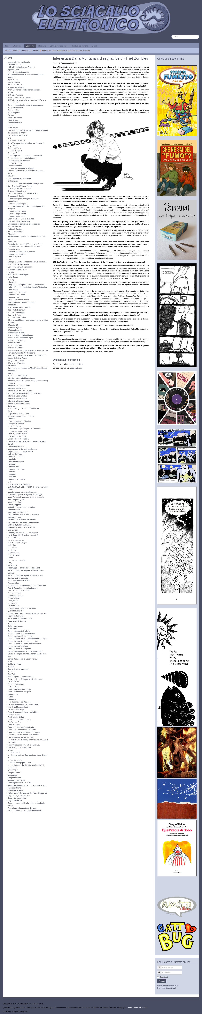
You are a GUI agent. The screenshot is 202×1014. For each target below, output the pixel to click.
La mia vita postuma (16, 457)
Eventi (94, 46)
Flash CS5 (12, 242)
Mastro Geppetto (14, 505)
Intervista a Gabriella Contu (19, 386)
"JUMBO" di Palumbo (16, 65)
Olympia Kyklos (14, 555)
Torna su (195, 1011)
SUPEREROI (13, 687)
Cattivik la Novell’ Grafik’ (17, 135)
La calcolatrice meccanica (18, 439)
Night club (12, 545)
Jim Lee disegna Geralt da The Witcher (23, 408)
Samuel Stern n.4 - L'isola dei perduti (23, 641)
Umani (10, 750)
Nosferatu (12, 550)
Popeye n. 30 (13, 601)
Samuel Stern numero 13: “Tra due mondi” (25, 651)
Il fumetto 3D (13, 325)
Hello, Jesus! (13, 277)
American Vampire (15, 85)
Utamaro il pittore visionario (19, 62)
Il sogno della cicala (16, 360)
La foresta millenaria (16, 446)
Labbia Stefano (76, 368)
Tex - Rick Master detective (19, 707)
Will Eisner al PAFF (15, 790)
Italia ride (11, 406)
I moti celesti (13, 290)
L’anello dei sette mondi (17, 434)
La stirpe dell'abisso (16, 462)
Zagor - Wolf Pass (15, 800)
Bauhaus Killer (13, 110)
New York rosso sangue (17, 542)
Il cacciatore (12, 305)
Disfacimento (13, 181)
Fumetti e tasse (14, 249)
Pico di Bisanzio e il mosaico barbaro (22, 588)
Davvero (11, 176)
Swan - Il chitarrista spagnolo (19, 692)
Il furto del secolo (14, 330)
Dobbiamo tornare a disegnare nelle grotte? (25, 183)
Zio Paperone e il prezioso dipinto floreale (24, 811)
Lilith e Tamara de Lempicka (19, 484)
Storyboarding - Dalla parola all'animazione (25, 679)
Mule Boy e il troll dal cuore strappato (23, 532)
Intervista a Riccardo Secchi (19, 401)
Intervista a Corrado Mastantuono (21, 378)
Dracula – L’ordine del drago (19, 188)
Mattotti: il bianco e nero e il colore (21, 507)
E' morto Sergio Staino (17, 216)
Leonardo (11, 474)
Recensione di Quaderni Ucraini (21, 618)
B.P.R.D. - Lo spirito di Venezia (20, 97)
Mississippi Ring (14, 517)
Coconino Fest (13, 153)
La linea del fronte (15, 454)
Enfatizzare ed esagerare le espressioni (24, 224)
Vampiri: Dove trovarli (16, 780)
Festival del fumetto (80, 46)
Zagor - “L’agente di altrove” (19, 795)
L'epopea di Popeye (16, 424)
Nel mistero (12, 537)
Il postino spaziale (15, 345)
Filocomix (11, 234)
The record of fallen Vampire (19, 720)
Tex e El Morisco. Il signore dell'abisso (23, 712)
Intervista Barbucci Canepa (19, 403)
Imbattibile (12, 371)
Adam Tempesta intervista (18, 72)
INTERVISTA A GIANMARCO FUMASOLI (24, 393)
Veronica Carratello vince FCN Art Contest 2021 (27, 785)
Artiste (10, 92)
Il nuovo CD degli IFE (16, 340)
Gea (9, 259)
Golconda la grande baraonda (20, 267)
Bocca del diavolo (15, 123)
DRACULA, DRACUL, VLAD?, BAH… (23, 193)
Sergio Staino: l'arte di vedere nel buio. (23, 659)
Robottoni (12, 623)
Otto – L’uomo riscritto (16, 560)
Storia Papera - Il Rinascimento (20, 677)
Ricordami (163, 977)
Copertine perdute (15, 166)
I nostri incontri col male (17, 292)
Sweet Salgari (13, 694)
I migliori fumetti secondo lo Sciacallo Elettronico (27, 287)
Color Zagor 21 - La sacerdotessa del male (25, 156)
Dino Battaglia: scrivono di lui (19, 178)
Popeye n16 (12, 603)
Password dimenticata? (166, 988)
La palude (12, 459)
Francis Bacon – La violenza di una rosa (24, 247)
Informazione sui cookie (137, 1008)
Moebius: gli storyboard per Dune (21, 527)
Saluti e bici (12, 628)
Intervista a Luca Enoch (17, 398)
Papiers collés (13, 583)
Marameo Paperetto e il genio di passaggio (25, 494)
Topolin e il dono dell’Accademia (21, 727)
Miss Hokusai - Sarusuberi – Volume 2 (23, 515)
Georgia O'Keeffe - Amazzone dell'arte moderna (27, 262)
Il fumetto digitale (14, 328)
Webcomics (17, 46)
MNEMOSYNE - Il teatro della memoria (23, 522)
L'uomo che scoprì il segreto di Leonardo (24, 429)
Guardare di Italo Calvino (18, 269)
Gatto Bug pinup (14, 257)
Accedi (162, 981)
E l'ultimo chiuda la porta (17, 204)
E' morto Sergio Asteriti (17, 214)
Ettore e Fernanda (15, 226)
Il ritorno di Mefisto (15, 348)
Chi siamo (42, 46)
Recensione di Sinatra (17, 621)
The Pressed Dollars (16, 717)
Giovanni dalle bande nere (18, 264)
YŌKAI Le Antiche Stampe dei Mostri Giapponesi (27, 793)
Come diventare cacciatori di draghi (22, 158)
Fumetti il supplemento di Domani (21, 252)
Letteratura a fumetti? (16, 479)
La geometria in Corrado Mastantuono (23, 449)
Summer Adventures (16, 684)
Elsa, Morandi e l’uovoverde (19, 221)
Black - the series (15, 118)
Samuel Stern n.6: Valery (18, 646)
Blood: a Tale (13, 120)
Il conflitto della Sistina (17, 317)
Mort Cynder (13, 530)
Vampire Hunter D (15, 773)
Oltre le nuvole (13, 553)
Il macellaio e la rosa (16, 333)
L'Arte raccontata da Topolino (19, 421)
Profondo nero (13, 606)
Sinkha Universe (14, 664)
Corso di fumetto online (59, 46)
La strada (11, 464)
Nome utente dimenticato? (168, 985)
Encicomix (30, 46)
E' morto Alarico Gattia (17, 211)
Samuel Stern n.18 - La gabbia (20, 636)
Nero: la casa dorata (16, 540)
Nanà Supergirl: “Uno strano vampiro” (23, 535)
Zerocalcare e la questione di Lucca (22, 808)
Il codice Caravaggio (16, 312)
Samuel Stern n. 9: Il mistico (19, 631)
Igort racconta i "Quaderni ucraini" (21, 302)
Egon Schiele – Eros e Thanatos (21, 219)
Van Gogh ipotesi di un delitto (19, 783)
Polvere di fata (13, 598)
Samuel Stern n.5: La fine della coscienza (24, 644)
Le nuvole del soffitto (16, 469)
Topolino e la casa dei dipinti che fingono (24, 732)
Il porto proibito (14, 343)
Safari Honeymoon (15, 626)
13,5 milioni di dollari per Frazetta (21, 67)
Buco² (10, 125)
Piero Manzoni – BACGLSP (19, 591)
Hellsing (11, 279)
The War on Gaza (15, 722)
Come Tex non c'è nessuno (19, 161)
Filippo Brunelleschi (16, 231)
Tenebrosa (12, 699)
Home (6, 46)
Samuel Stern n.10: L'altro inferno (21, 634)
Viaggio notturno (14, 788)
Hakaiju (11, 272)
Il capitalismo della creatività (19, 307)
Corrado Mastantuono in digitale (21, 168)
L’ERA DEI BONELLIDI (17, 436)
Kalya (10, 411)
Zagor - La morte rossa (17, 798)
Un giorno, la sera (15, 760)
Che (9, 138)
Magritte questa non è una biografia (22, 492)
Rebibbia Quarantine (16, 616)
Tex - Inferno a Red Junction (19, 702)
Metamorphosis (14, 510)
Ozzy (10, 563)
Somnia (11, 666)
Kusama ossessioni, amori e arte (21, 416)
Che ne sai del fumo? (16, 140)
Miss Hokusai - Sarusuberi (18, 512)
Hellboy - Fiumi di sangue (18, 274)
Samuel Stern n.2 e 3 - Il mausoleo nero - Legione (28, 639)
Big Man (11, 115)
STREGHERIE (14, 682)
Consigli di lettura (15, 163)
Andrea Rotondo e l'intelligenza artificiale (24, 90)
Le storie (11, 472)
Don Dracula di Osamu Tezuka (20, 186)
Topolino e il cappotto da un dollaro (22, 730)
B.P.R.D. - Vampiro (15, 95)
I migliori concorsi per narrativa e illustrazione (26, 285)
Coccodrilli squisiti (15, 150)
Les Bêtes (12, 477)
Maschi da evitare (15, 502)
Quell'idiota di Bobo (15, 611)
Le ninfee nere (13, 467)
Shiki (10, 661)
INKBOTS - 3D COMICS (17, 376)
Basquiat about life (15, 108)
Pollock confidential (15, 596)
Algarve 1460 (13, 80)
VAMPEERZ (13, 770)
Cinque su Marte (14, 148)
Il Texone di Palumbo (16, 363)
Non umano (12, 548)
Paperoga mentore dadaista (19, 580)
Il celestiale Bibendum (16, 310)
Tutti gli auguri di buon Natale (19, 747)
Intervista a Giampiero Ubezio (20, 391)
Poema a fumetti (14, 593)
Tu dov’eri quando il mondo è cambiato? (24, 745)
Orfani (10, 558)
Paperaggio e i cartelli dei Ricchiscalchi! (24, 568)
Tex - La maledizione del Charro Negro (23, 704)
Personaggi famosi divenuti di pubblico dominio (27, 585)
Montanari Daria (76, 364)
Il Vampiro (12, 365)
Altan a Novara (14, 82)
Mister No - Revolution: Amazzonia (22, 520)
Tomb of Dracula (14, 725)
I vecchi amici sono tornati (18, 300)
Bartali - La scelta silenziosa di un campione (25, 105)
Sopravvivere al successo (18, 669)
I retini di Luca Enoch (16, 295)
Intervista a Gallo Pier (16, 388)
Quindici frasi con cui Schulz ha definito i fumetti (27, 613)
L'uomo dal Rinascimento (18, 431)
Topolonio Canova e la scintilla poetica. (23, 735)
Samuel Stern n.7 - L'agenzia (19, 649)
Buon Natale (13, 128)
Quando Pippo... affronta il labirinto (22, 608)
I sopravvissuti (13, 297)
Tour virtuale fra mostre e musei (20, 737)
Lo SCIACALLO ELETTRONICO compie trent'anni (28, 487)
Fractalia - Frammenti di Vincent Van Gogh (25, 244)
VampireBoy (13, 775)
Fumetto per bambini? (16, 254)
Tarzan (10, 697)
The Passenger (14, 714)
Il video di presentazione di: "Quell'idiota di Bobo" (27, 368)
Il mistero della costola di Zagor (20, 335)
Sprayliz (11, 671)
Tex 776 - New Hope (16, 709)
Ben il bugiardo (14, 113)
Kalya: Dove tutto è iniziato (18, 414)
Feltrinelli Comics (15, 229)
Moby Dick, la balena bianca (19, 525)
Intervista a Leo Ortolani (17, 396)
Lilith (10, 482)
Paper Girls (12, 565)
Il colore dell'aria (14, 315)
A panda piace (13, 70)
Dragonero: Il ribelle (16, 196)
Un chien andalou (15, 752)
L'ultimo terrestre (14, 426)
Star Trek (11, 674)
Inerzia (10, 373)
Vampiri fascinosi (14, 778)
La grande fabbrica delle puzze (20, 451)
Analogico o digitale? (16, 87)
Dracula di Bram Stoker (17, 191)
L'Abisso (11, 419)
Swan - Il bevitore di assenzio (19, 689)
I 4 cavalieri (12, 282)
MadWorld (12, 489)
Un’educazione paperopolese (19, 763)
